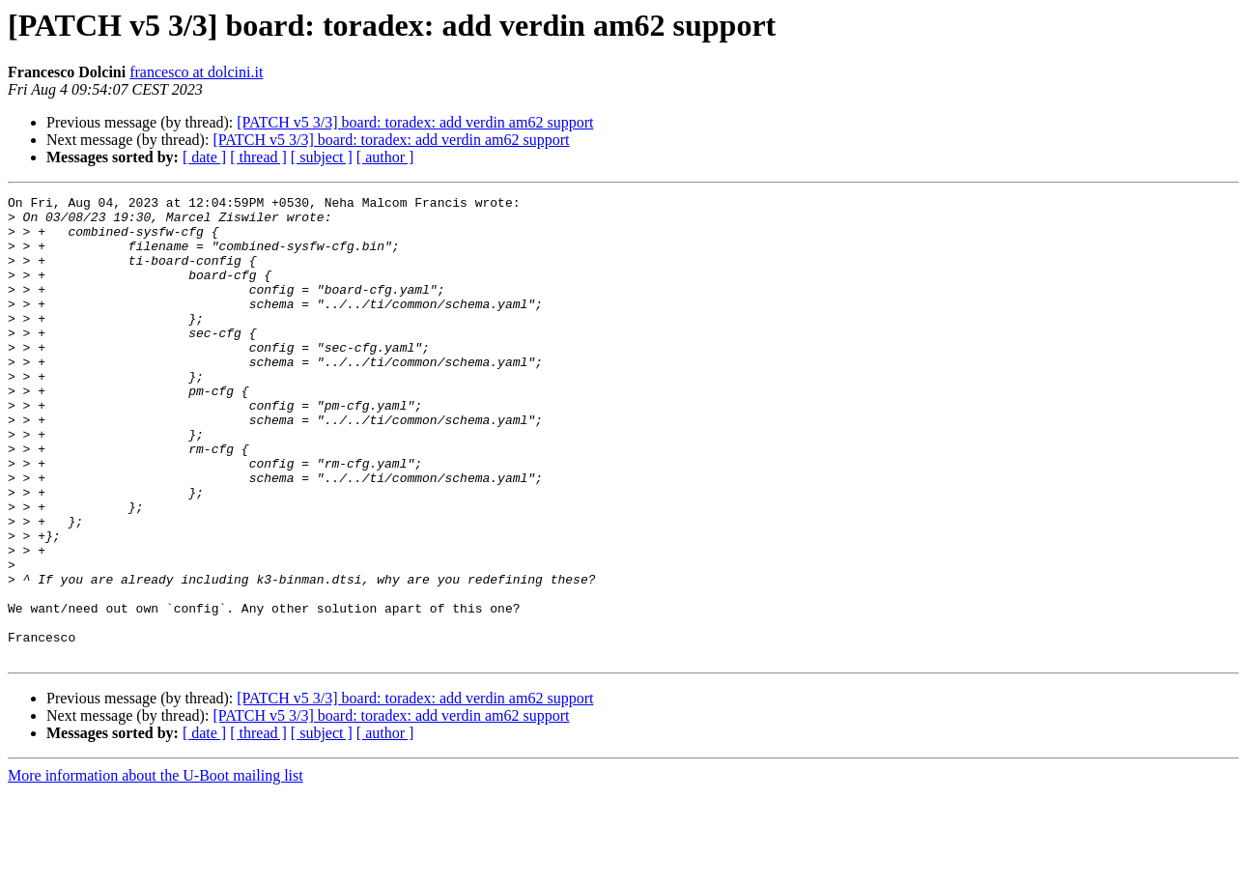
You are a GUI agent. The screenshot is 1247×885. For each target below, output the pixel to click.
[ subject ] (322, 157)
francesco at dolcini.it (196, 72)
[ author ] (385, 157)
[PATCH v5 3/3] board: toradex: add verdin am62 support (415, 122)
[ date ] (204, 157)
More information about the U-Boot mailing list (155, 868)
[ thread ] (258, 157)
